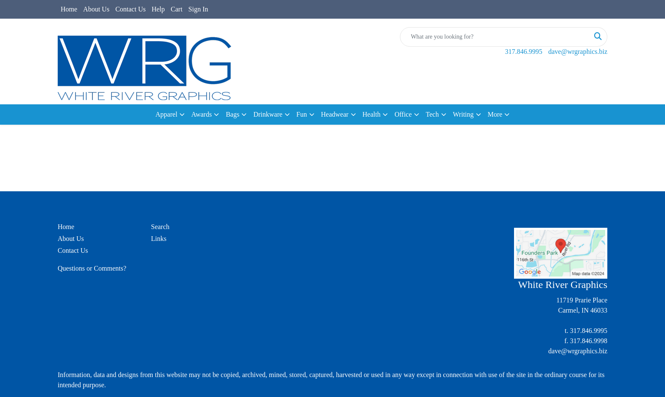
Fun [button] (301, 114)
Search (160, 226)
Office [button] (403, 114)
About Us (96, 9)
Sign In (198, 9)
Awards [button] (201, 114)
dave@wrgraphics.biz (577, 51)
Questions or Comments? (92, 268)
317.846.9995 (523, 51)
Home (69, 9)
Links (158, 238)
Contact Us (130, 9)
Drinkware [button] (267, 114)
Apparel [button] (167, 114)
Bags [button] (232, 114)
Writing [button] (463, 114)
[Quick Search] (495, 37)
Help (158, 9)
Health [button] (372, 114)
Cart (177, 9)
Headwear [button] (335, 114)
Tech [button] (432, 114)
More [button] (495, 114)
